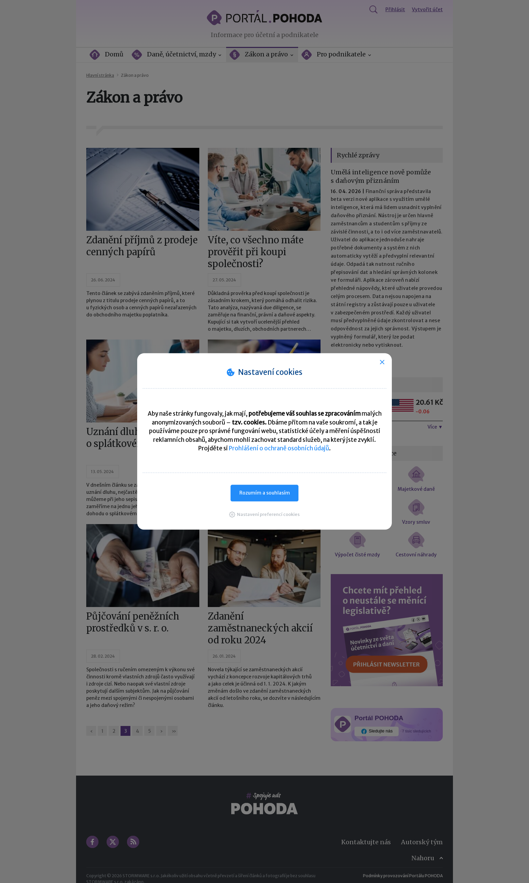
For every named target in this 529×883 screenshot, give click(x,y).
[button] (264, 514)
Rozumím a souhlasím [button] (264, 493)
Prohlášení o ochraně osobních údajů (279, 448)
